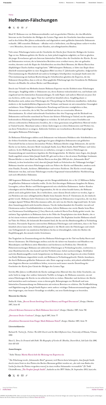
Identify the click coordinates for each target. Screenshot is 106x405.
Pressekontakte (80, 2)
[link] (48, 67)
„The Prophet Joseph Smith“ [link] (34, 369)
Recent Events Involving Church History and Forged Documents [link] (50, 301)
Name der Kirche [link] (40, 397)
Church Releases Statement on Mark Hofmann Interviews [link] (34, 310)
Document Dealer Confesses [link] (21, 315)
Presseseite (7, 2)
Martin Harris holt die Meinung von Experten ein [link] (43, 354)
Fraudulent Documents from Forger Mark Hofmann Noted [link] (34, 321)
